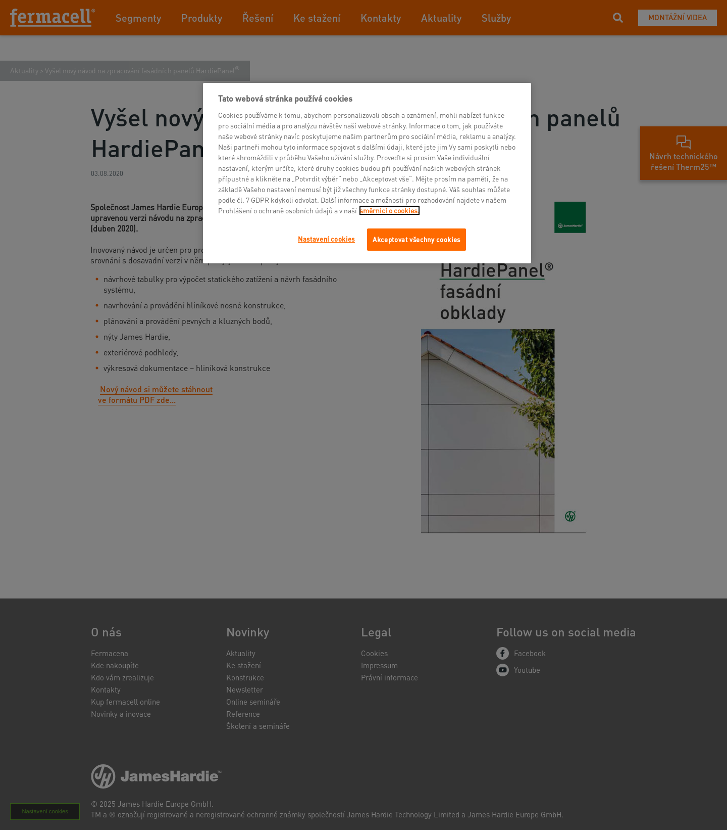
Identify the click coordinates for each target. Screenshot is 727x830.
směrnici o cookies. (389, 210)
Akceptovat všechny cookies (416, 239)
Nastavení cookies (326, 239)
